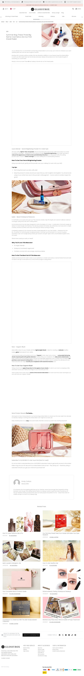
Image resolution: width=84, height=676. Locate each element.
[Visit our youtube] (69, 635)
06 (13, 21)
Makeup (53, 16)
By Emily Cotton (54, 537)
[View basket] (78, 9)
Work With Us (41, 652)
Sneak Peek (28, 16)
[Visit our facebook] (59, 635)
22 (16, 21)
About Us (40, 648)
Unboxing (41, 16)
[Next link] (82, 17)
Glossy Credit (41, 649)
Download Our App (42, 655)
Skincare (74, 16)
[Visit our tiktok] (72, 635)
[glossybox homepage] (41, 9)
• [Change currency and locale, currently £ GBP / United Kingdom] (13, 9)
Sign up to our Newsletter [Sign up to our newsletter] (31, 635)
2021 (11, 21)
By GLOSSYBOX (13, 535)
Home (2, 21)
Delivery (25, 649)
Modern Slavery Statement (59, 651)
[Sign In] (5, 9)
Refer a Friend (41, 651)
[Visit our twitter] (62, 635)
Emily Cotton (26, 481)
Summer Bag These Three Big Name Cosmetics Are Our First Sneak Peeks (36, 21)
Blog (7, 21)
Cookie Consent (5, 658)
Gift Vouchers (41, 654)
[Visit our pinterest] (75, 635)
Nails (63, 16)
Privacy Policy (55, 649)
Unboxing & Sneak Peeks (11, 16)
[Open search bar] (73, 9)
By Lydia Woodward (15, 593)
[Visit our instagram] (65, 635)
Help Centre (26, 651)
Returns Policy (26, 648)
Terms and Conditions (58, 648)
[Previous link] (1, 17)
